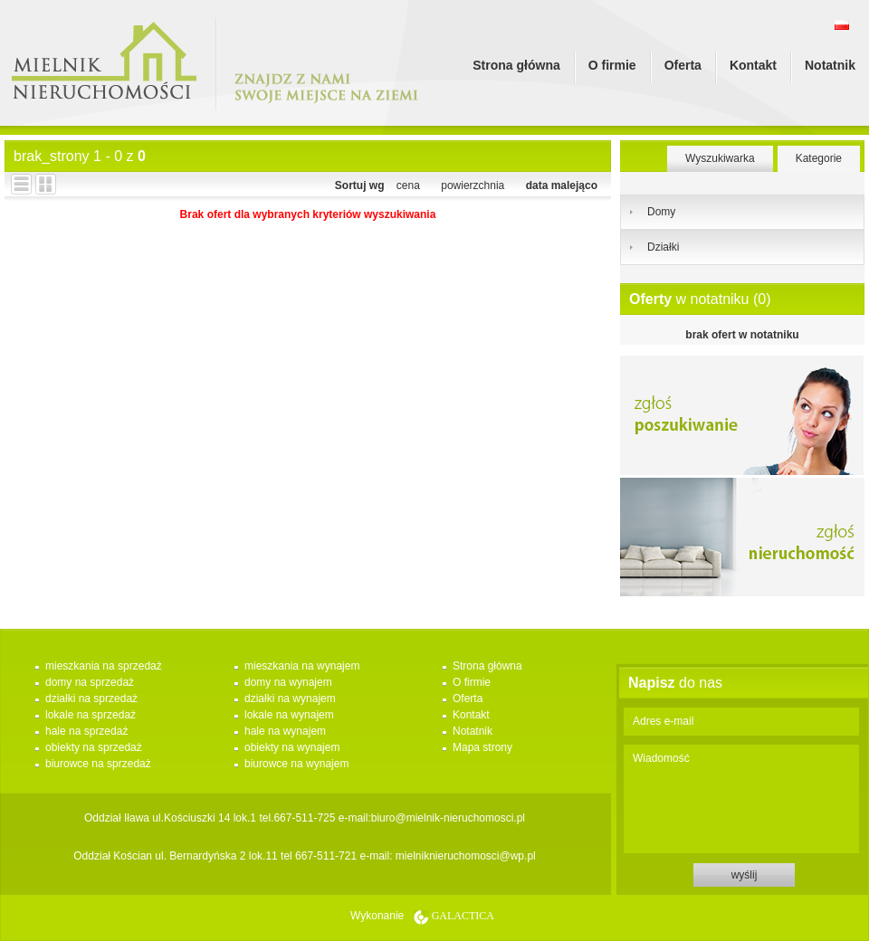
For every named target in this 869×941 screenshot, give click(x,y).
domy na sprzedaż (89, 682)
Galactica (463, 915)
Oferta (683, 65)
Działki (663, 247)
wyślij (744, 875)
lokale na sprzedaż (90, 714)
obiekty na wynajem (291, 747)
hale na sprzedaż (86, 731)
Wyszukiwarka (720, 158)
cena (408, 185)
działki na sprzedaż (91, 698)
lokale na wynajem (289, 714)
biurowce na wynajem (296, 763)
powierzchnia (472, 185)
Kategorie (819, 158)
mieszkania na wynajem (301, 666)
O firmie (612, 65)
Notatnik (830, 65)
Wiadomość (741, 799)
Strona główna (516, 65)
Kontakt (753, 65)
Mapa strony (482, 747)
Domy (661, 211)
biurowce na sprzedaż (98, 763)
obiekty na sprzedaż (93, 747)
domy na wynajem (288, 682)
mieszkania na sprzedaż (103, 666)
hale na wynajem (285, 731)
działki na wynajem (290, 698)
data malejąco (561, 185)
